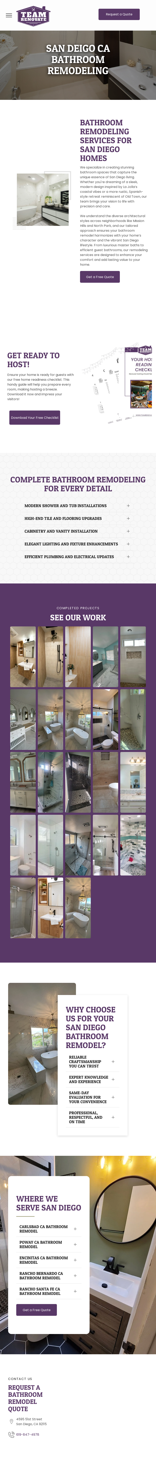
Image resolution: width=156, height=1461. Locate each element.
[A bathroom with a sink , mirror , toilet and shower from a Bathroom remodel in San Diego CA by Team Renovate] (23, 656)
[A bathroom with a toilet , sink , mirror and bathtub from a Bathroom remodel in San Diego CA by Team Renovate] (23, 845)
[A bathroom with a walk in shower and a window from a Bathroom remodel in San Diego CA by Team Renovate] (105, 719)
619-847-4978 (27, 1434)
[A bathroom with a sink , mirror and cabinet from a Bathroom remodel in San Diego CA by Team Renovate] (50, 908)
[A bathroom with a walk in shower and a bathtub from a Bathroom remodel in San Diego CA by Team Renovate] (50, 845)
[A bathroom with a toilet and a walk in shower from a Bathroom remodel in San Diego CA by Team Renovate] (105, 782)
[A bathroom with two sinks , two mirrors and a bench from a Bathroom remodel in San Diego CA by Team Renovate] (23, 719)
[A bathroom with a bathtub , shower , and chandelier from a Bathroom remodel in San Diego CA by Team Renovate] (78, 719)
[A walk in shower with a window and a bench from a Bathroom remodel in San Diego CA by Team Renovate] (133, 656)
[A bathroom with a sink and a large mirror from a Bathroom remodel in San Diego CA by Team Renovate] (133, 782)
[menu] (9, 15)
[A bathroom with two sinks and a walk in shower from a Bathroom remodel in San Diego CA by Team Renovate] (105, 656)
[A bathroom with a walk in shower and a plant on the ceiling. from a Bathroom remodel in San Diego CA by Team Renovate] (50, 656)
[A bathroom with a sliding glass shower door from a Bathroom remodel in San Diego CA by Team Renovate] (133, 845)
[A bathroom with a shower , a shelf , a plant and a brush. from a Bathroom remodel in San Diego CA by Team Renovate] (78, 656)
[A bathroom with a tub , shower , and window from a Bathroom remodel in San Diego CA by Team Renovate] (50, 719)
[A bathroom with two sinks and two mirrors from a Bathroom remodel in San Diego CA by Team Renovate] (23, 782)
